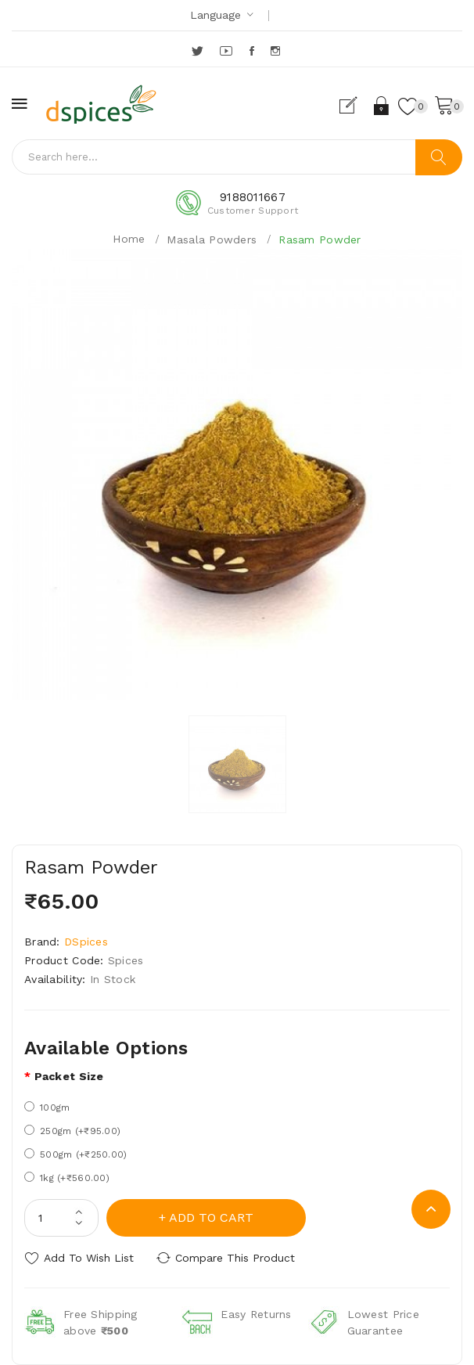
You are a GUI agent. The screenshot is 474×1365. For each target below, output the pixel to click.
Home (129, 238)
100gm (47, 1107)
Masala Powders (212, 239)
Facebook (253, 51)
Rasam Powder (319, 239)
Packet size (69, 1076)
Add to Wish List (89, 1258)
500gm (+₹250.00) (75, 1154)
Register (354, 105)
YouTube (227, 51)
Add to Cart (211, 1217)
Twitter (198, 51)
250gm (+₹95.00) (72, 1130)
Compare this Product (235, 1258)
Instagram (276, 51)
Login (382, 105)
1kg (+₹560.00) (67, 1177)
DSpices (86, 941)
